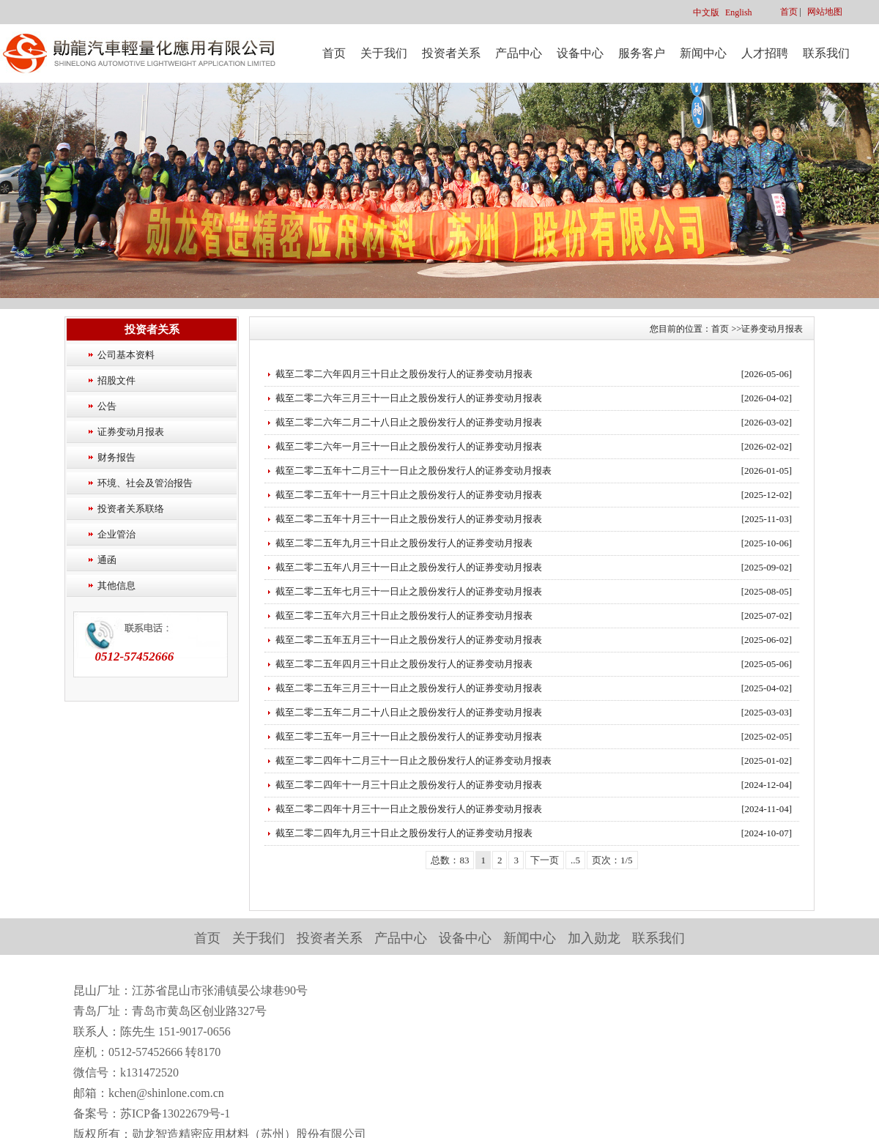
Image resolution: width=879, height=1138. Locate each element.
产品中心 (518, 53)
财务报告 (116, 457)
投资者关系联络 (130, 508)
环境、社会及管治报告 (145, 482)
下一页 (544, 860)
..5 (575, 860)
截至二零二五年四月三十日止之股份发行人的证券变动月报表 (404, 663)
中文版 (706, 12)
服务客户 (641, 53)
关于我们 (383, 53)
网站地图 (824, 12)
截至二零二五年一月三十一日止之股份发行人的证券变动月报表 (408, 736)
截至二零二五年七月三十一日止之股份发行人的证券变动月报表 (408, 591)
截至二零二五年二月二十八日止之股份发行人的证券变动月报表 (408, 712)
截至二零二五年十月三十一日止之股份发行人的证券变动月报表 (408, 518)
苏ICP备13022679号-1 (175, 1113)
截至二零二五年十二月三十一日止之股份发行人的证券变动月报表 (413, 470)
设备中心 (580, 53)
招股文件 (116, 380)
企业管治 (116, 534)
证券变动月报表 (130, 431)
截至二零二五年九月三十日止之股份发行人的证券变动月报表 (404, 543)
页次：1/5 (612, 860)
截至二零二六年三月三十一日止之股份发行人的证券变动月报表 (408, 398)
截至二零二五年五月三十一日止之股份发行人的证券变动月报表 (408, 639)
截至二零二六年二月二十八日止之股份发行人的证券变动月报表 (408, 422)
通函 (106, 559)
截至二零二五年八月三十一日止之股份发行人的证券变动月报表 (408, 567)
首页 (789, 12)
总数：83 (450, 860)
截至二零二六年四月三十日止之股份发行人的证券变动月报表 (404, 373)
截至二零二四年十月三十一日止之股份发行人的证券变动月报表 (408, 808)
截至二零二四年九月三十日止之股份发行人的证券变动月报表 (404, 833)
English (738, 12)
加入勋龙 (594, 938)
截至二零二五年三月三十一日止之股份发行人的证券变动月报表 (408, 688)
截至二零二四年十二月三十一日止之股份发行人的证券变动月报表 (413, 760)
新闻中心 (703, 53)
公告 (106, 406)
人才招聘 (764, 53)
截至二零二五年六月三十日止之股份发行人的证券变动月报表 (404, 615)
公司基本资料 (126, 354)
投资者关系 (451, 53)
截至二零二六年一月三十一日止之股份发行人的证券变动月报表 (408, 446)
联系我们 (826, 53)
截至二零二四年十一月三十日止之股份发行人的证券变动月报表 (408, 784)
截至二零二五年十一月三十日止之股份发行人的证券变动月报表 (408, 494)
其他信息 (116, 585)
